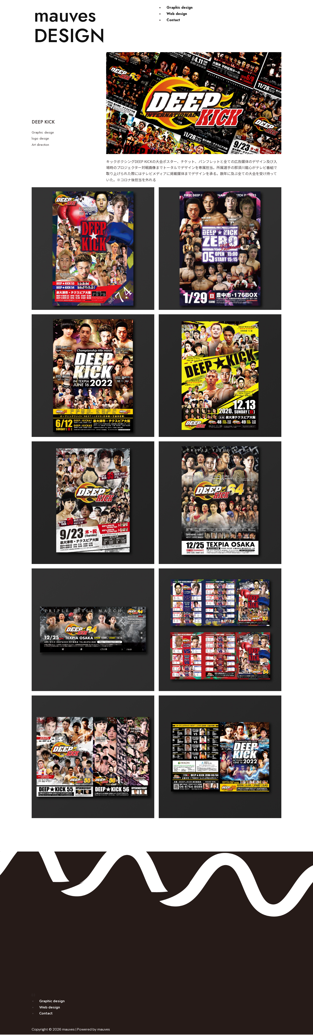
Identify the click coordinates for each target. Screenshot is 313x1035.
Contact (173, 19)
